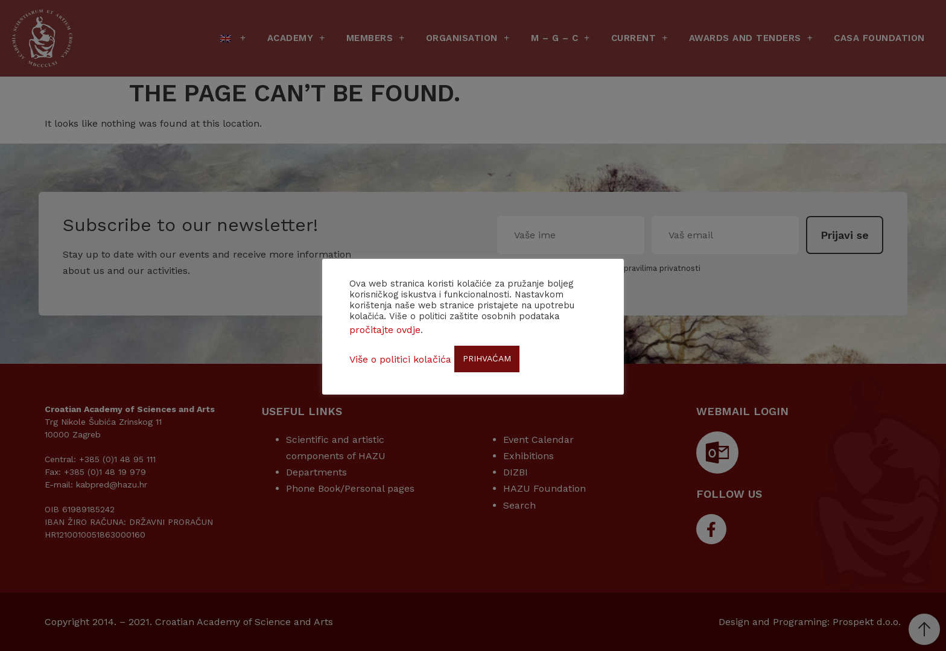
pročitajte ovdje (385, 329)
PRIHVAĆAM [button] (487, 358)
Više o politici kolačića (400, 359)
